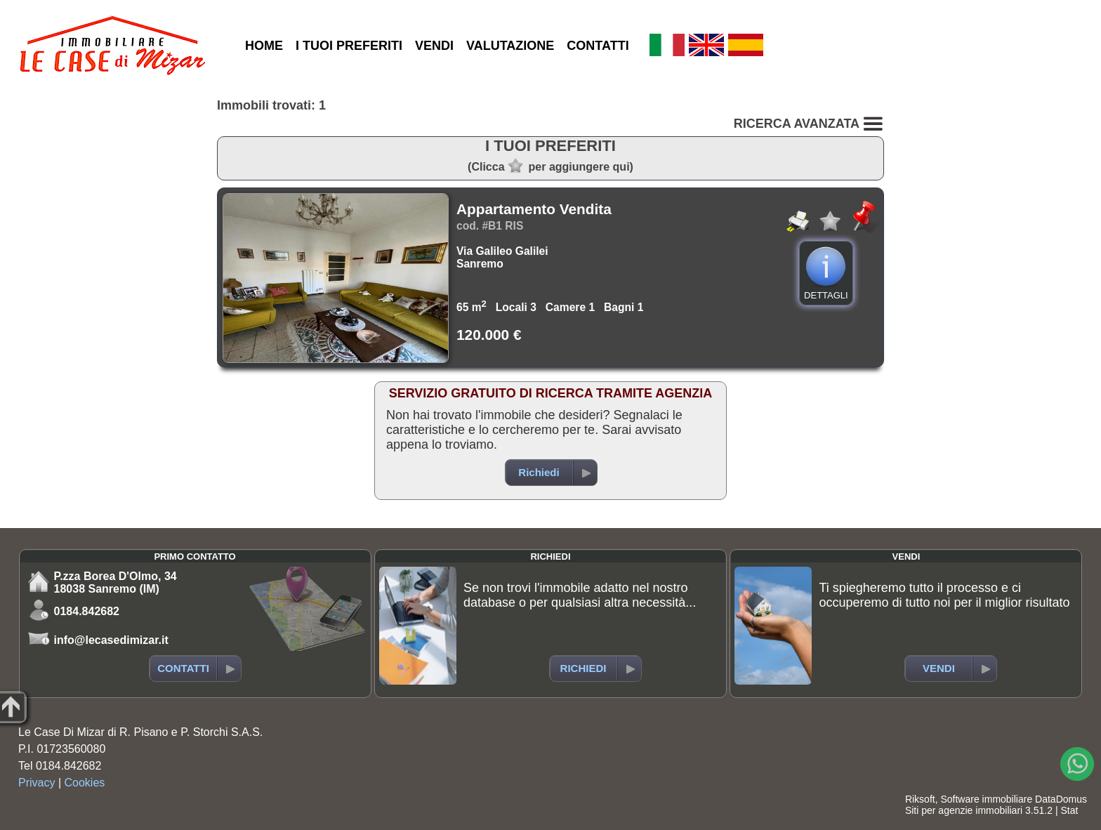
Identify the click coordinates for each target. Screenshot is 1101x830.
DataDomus (1061, 799)
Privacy (36, 783)
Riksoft (920, 799)
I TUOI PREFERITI (349, 46)
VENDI (434, 46)
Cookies (85, 783)
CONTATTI (597, 46)
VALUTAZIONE (510, 46)
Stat (1069, 810)
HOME (264, 46)
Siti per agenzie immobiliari (963, 810)
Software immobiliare (986, 799)
